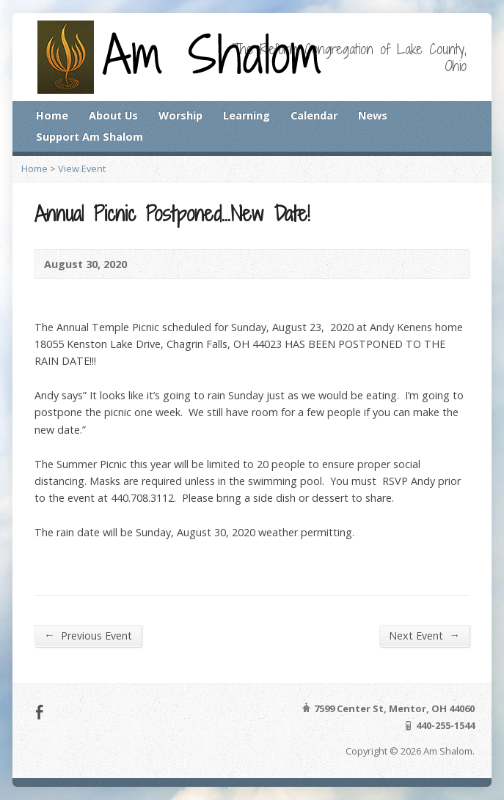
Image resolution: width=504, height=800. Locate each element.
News (372, 115)
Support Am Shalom (89, 137)
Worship (180, 115)
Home (52, 115)
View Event (82, 168)
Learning (246, 115)
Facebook (39, 711)
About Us (113, 115)
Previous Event (87, 635)
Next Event (424, 635)
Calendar (314, 115)
